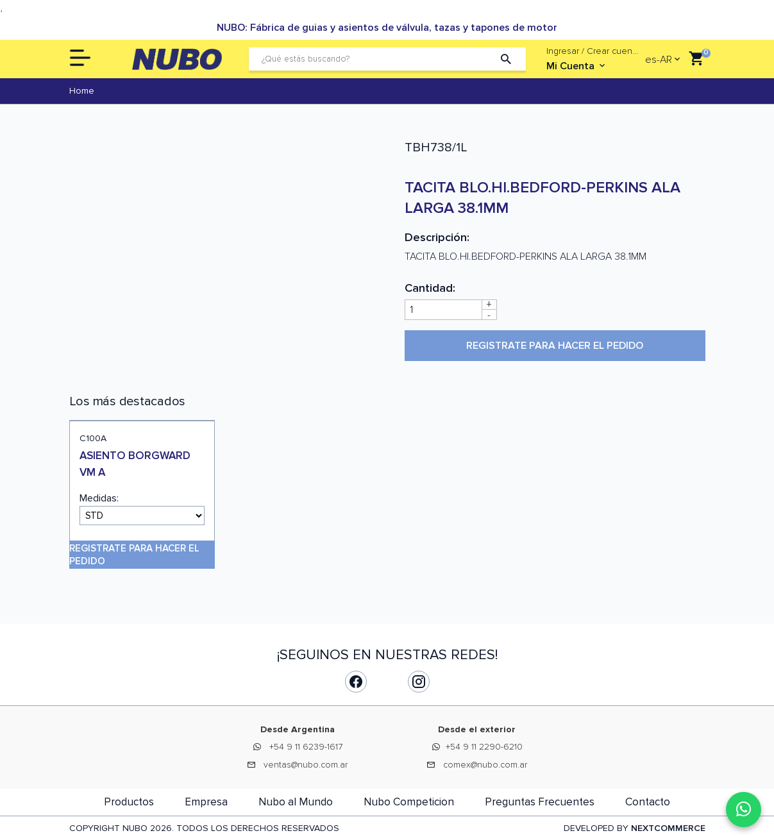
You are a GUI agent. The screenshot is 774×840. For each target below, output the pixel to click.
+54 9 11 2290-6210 (484, 746)
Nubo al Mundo (295, 802)
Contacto (647, 802)
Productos (129, 802)
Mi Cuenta (576, 66)
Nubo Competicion (409, 802)
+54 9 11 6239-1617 (305, 746)
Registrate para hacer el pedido (554, 345)
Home (81, 90)
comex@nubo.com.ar (485, 764)
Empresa (206, 802)
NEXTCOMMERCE (668, 828)
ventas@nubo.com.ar (306, 764)
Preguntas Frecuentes (539, 802)
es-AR (658, 59)
